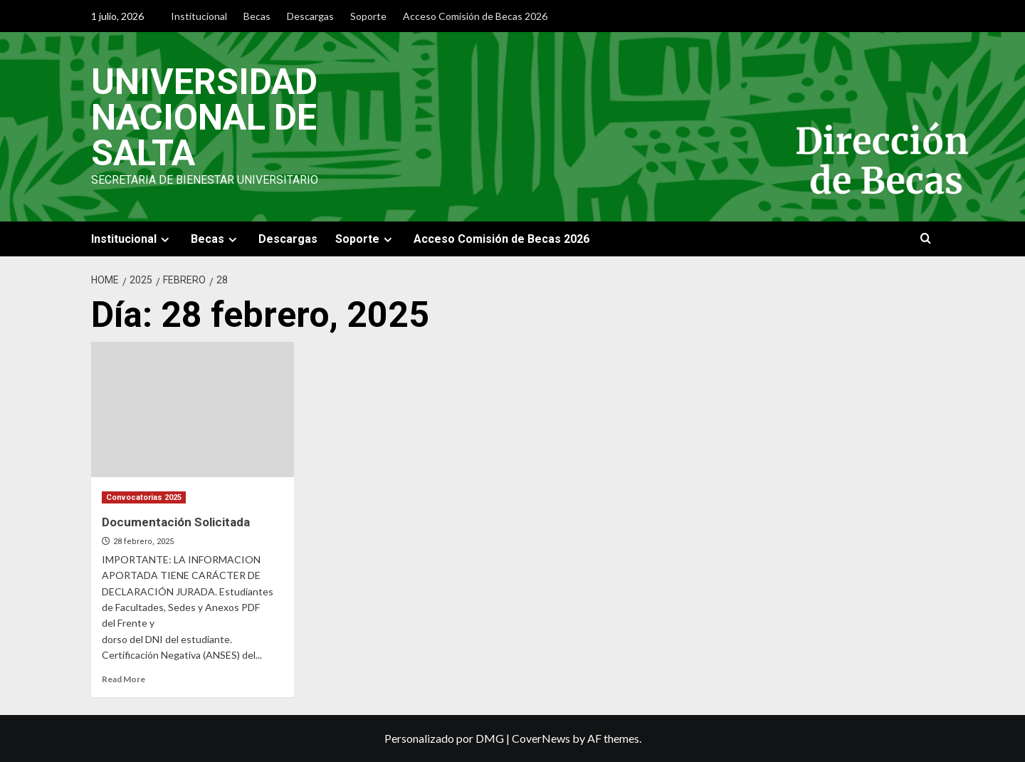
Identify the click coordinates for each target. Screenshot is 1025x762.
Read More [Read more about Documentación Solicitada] (123, 679)
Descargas (310, 16)
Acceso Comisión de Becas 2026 (475, 16)
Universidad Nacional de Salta (204, 117)
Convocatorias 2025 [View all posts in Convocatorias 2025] (144, 497)
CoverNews (541, 738)
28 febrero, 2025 (143, 541)
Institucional (199, 16)
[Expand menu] (165, 240)
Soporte (368, 16)
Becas (256, 16)
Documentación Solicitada (176, 522)
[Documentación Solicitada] (192, 409)
